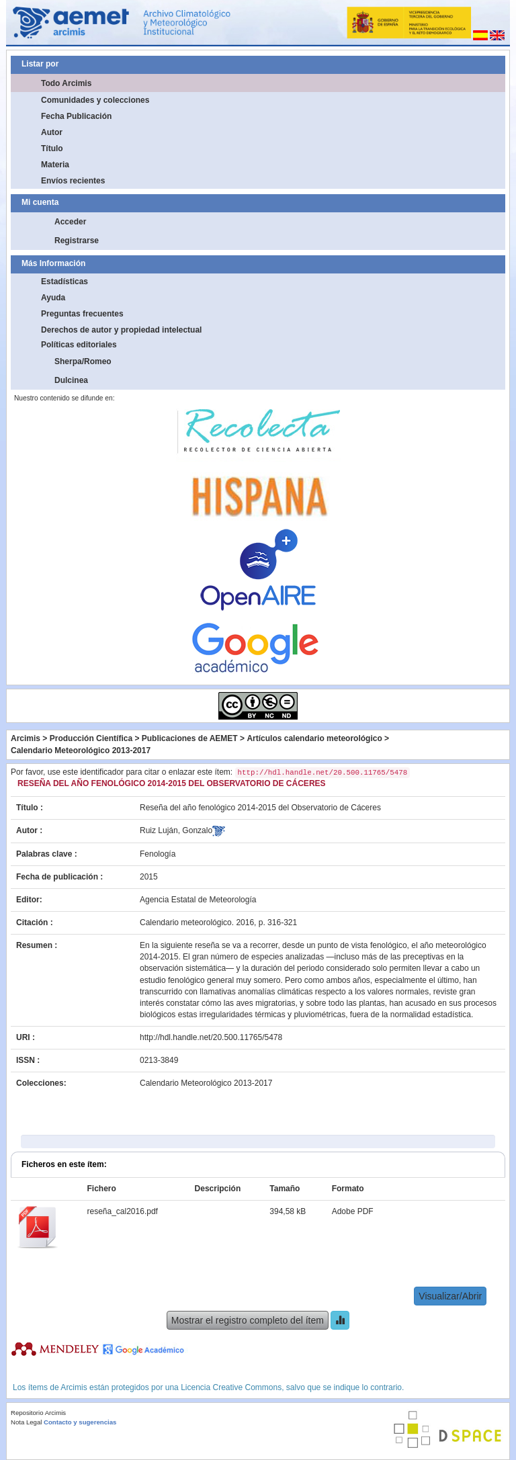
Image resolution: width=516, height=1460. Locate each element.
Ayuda (53, 297)
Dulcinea (71, 380)
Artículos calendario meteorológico (314, 738)
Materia (55, 164)
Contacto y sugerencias (80, 1422)
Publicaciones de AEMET (190, 738)
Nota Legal (26, 1422)
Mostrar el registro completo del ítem (247, 1320)
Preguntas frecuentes (82, 313)
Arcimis (25, 738)
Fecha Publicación (76, 116)
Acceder (70, 221)
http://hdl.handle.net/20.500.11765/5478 (211, 1037)
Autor (51, 132)
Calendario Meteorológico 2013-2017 (80, 750)
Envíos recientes (73, 180)
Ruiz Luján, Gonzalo (176, 830)
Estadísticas (64, 281)
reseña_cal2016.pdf (122, 1211)
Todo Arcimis (66, 83)
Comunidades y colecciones (95, 100)
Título (52, 148)
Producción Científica (91, 738)
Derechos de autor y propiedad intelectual (121, 330)
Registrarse (76, 240)
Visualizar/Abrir (450, 1296)
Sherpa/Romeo (83, 361)
